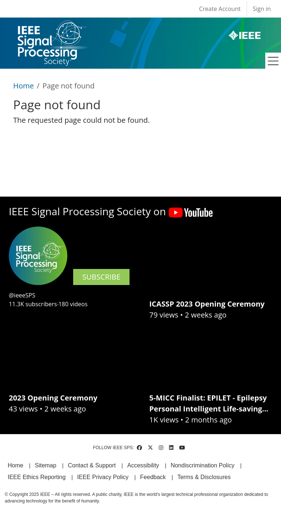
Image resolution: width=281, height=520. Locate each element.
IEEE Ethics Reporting (36, 477)
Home (23, 86)
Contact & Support (92, 465)
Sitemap (45, 465)
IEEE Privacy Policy (102, 477)
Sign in (262, 9)
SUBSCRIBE (101, 277)
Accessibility (143, 465)
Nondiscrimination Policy (202, 465)
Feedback (153, 477)
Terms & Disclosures (204, 477)
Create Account (220, 9)
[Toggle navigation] (273, 61)
